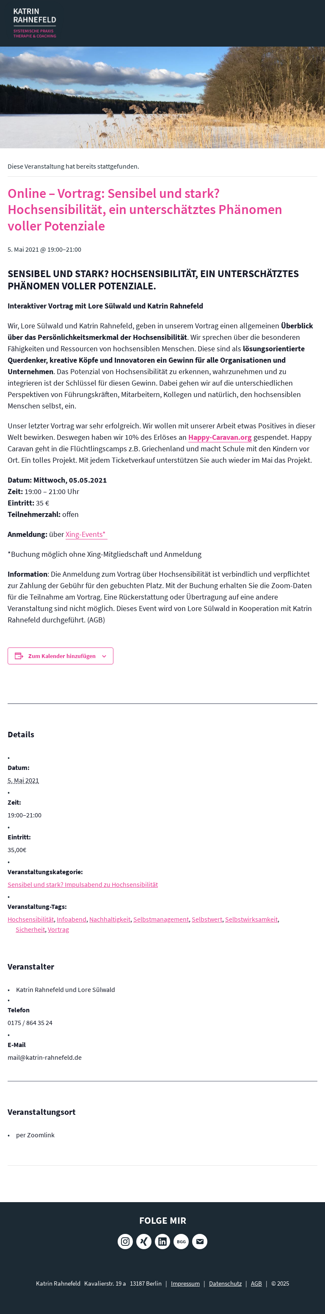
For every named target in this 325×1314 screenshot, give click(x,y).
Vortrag (58, 929)
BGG (181, 1242)
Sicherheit (30, 929)
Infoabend (71, 919)
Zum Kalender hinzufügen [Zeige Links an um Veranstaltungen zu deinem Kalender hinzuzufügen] (62, 656)
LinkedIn (162, 1241)
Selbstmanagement (161, 919)
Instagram (125, 1241)
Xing (143, 1241)
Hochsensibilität (31, 919)
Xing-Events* (86, 534)
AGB (256, 1283)
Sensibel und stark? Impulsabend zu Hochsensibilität (83, 884)
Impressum (185, 1283)
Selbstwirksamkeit (251, 919)
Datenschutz (225, 1283)
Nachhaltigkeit (109, 919)
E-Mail (199, 1241)
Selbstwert (207, 919)
